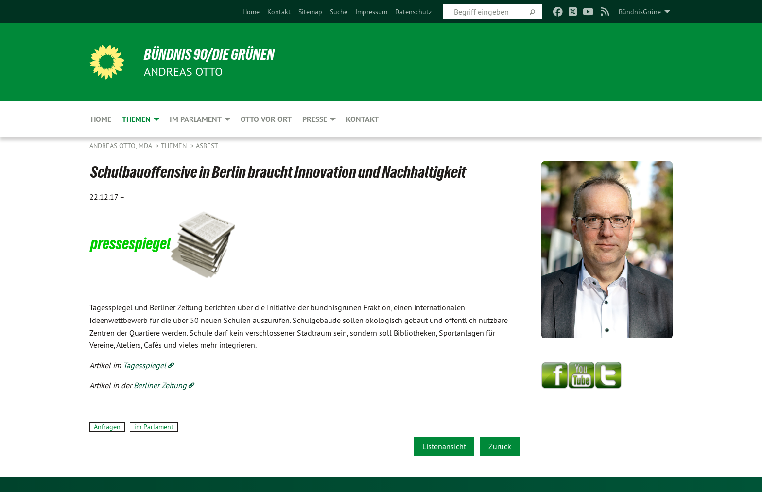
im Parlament (153, 427)
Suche (338, 11)
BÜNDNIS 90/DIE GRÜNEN (209, 54)
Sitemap (310, 11)
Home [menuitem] (101, 119)
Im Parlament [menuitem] (196, 119)
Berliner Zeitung (160, 385)
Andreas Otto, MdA (121, 145)
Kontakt (279, 11)
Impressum (371, 11)
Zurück (499, 446)
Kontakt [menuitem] (362, 119)
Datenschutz (413, 11)
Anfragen (107, 427)
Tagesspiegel (144, 365)
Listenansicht (444, 446)
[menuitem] (251, 11)
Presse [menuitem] (314, 119)
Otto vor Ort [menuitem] (266, 119)
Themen (175, 145)
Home (251, 11)
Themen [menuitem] (136, 119)
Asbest (207, 145)
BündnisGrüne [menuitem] (640, 11)
